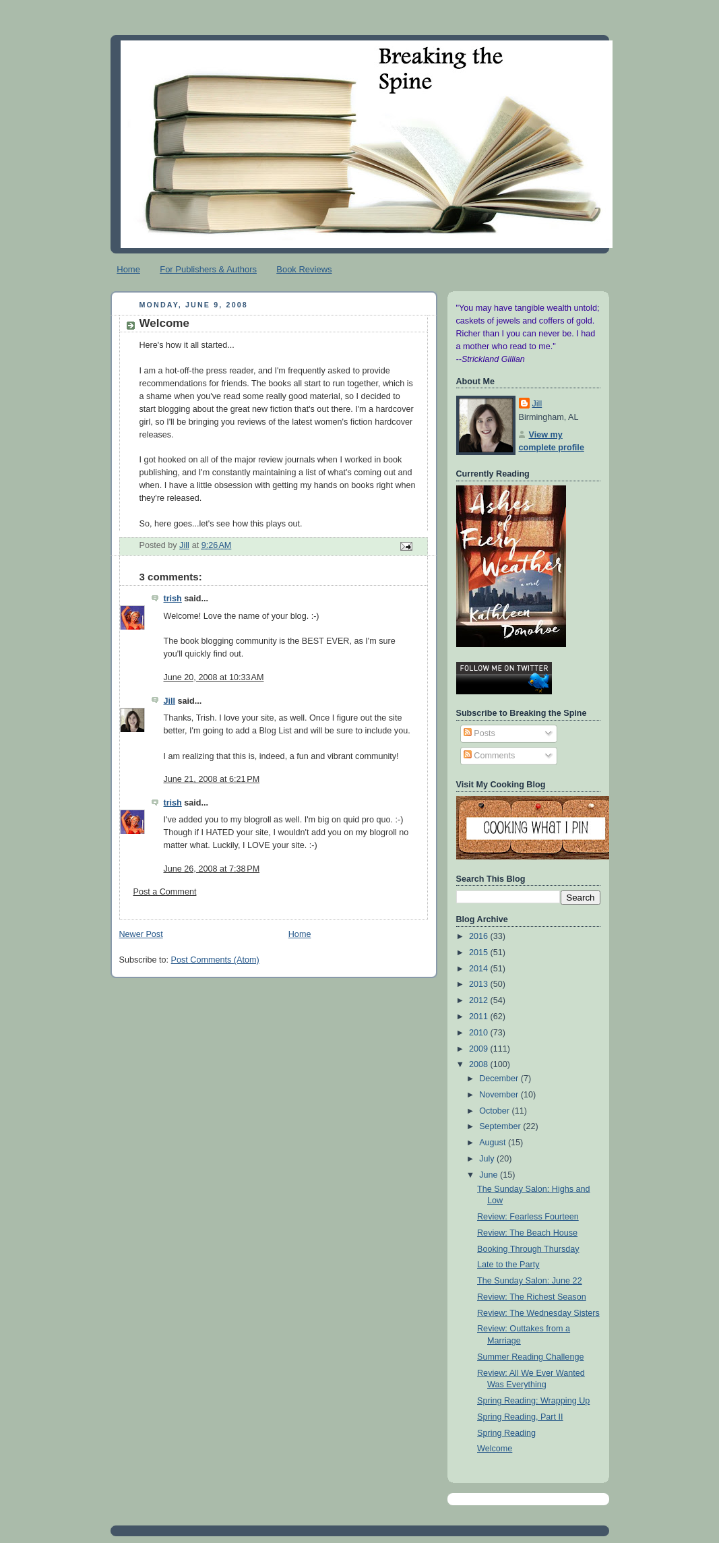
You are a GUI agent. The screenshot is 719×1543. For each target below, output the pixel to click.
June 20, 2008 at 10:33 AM (214, 677)
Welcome (494, 1448)
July (488, 1158)
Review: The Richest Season (531, 1297)
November (500, 1094)
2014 (480, 968)
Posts (479, 733)
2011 (480, 1016)
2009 (480, 1049)
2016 (480, 936)
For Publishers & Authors (208, 269)
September (501, 1126)
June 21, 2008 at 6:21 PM (212, 779)
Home (128, 269)
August (493, 1142)
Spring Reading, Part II (520, 1417)
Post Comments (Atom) (215, 960)
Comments (489, 755)
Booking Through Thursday (528, 1249)
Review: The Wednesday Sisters (538, 1313)
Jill (170, 701)
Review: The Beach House (527, 1233)
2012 (480, 1000)
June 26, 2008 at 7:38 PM (212, 869)
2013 (480, 984)
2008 (480, 1064)
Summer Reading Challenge (530, 1357)
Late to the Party (508, 1264)
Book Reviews (304, 269)
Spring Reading (506, 1433)
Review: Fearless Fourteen (528, 1216)
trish (173, 598)
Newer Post (141, 934)
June (489, 1175)
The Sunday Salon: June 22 (529, 1280)
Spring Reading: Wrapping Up (533, 1400)
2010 (480, 1032)
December (500, 1078)
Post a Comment (165, 892)
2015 (480, 952)
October (495, 1111)
